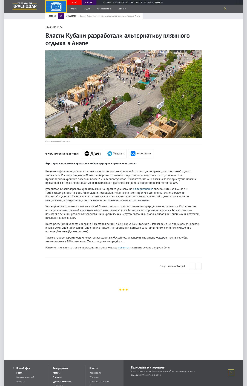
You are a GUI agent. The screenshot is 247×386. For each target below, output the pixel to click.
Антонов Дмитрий (176, 266)
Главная (74, 8)
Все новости (95, 372)
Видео (87, 8)
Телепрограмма (103, 8)
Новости (122, 8)
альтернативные (143, 189)
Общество (94, 377)
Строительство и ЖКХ (100, 381)
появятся (123, 247)
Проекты (20, 381)
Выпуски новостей (25, 377)
